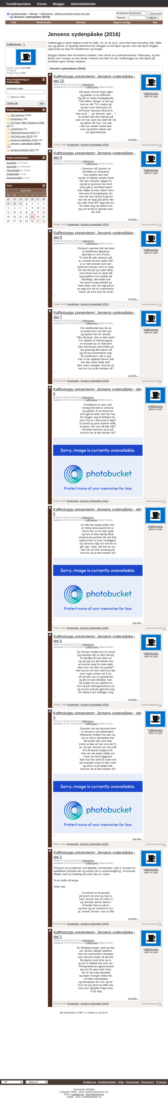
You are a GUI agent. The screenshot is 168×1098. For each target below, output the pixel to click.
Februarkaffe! (13, 170)
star (24, 174)
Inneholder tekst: (15, 88)
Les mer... (133, 139)
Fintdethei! (25, 166)
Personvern (147, 1082)
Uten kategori (17, 115)
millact (27, 170)
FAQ (13, 22)
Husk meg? (154, 13)
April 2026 (26, 190)
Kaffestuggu (88, 84)
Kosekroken (73, 144)
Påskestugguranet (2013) (23, 132)
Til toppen (161, 1082)
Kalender (81, 22)
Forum (42, 4)
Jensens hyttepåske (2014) (24, 140)
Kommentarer (149, 145)
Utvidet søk (12, 103)
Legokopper (17, 129)
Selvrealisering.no (95, 1094)
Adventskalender (83, 4)
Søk (155, 22)
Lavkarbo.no (77, 1094)
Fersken (24, 163)
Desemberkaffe (14, 178)
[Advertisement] (84, 1048)
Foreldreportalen (18, 4)
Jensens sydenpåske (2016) (94, 144)
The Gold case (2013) (21, 136)
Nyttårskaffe (13, 174)
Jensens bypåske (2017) (23, 150)
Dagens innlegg (121, 22)
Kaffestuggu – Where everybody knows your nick (65, 13)
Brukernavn (122, 13)
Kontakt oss (89, 1082)
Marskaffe (12, 166)
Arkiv (121, 1082)
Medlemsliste (44, 22)
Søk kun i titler (16, 97)
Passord (121, 17)
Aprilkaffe (11, 163)
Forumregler (132, 1082)
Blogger (59, 4)
